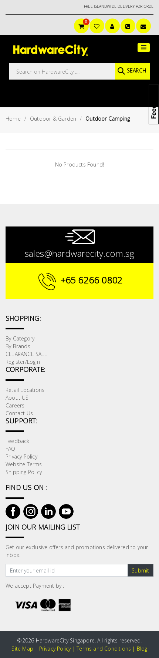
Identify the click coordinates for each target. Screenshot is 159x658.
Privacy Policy (21, 456)
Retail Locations (25, 389)
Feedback (18, 440)
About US (17, 397)
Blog (142, 648)
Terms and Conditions (104, 648)
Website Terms (24, 464)
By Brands (18, 346)
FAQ (11, 448)
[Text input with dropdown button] (67, 570)
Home (13, 118)
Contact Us (19, 413)
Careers (15, 405)
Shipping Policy (24, 472)
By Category (20, 338)
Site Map (22, 648)
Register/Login (23, 361)
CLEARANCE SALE (26, 353)
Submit (140, 570)
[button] (144, 47)
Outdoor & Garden (53, 118)
